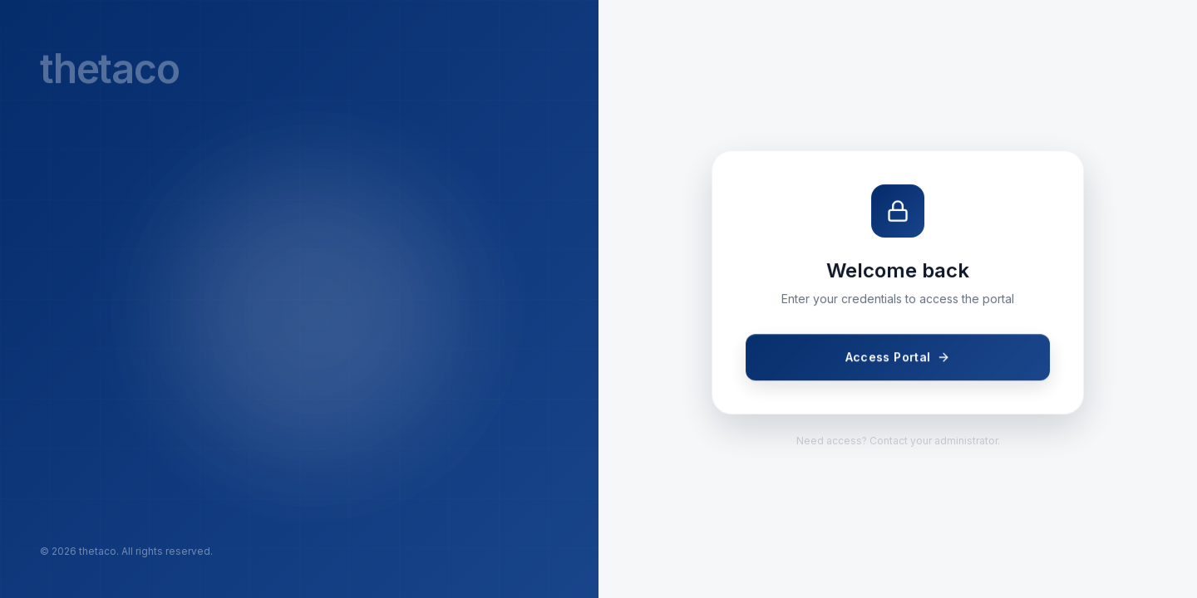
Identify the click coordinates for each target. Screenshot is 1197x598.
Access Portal (897, 358)
